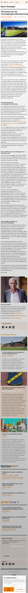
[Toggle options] (14, 585)
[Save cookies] (9, 589)
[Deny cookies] (20, 589)
